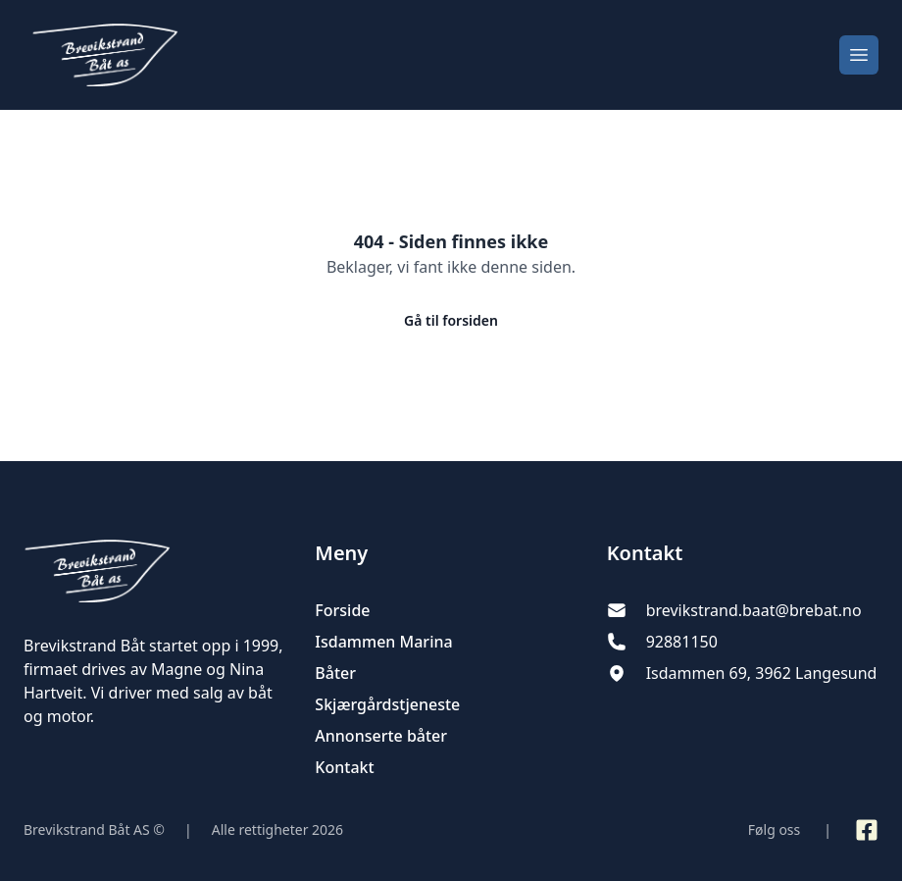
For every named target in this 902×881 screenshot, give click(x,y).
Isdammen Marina (383, 641)
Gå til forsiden (451, 320)
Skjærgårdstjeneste (387, 704)
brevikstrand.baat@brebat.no (754, 610)
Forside (342, 610)
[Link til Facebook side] (866, 830)
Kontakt (344, 767)
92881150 (682, 641)
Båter (335, 673)
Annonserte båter (381, 736)
